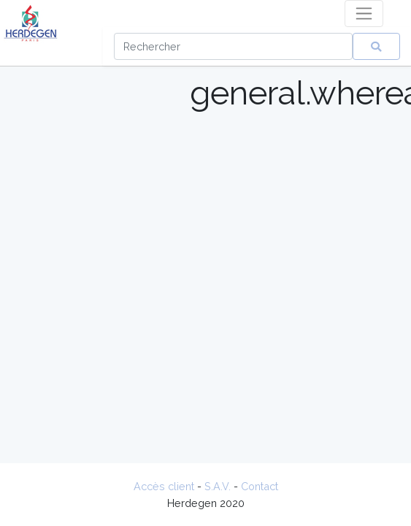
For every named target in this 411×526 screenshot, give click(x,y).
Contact (259, 486)
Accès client (164, 486)
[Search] (233, 46)
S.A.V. (217, 486)
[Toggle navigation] (364, 13)
